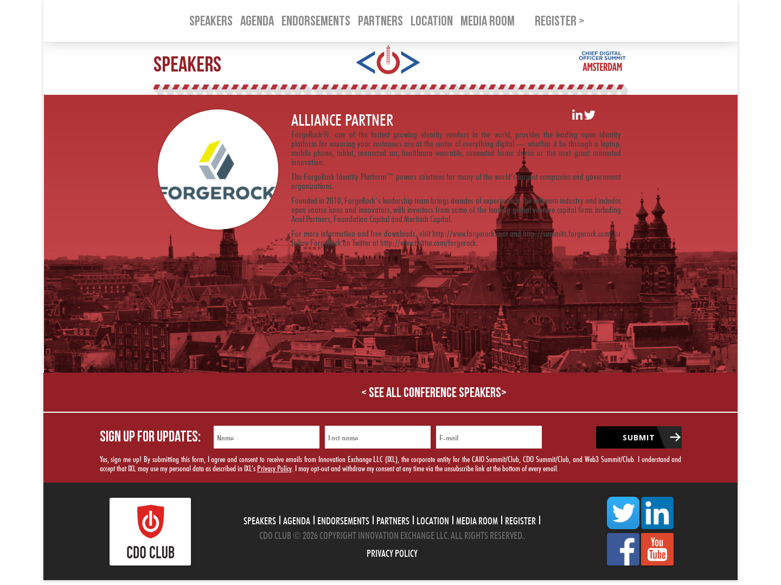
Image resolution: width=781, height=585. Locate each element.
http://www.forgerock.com (470, 232)
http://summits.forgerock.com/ (567, 232)
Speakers (260, 519)
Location (433, 519)
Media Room (477, 519)
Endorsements (343, 519)
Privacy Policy (274, 467)
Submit (639, 437)
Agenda (296, 519)
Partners (392, 519)
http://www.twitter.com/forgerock (428, 241)
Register (520, 519)
